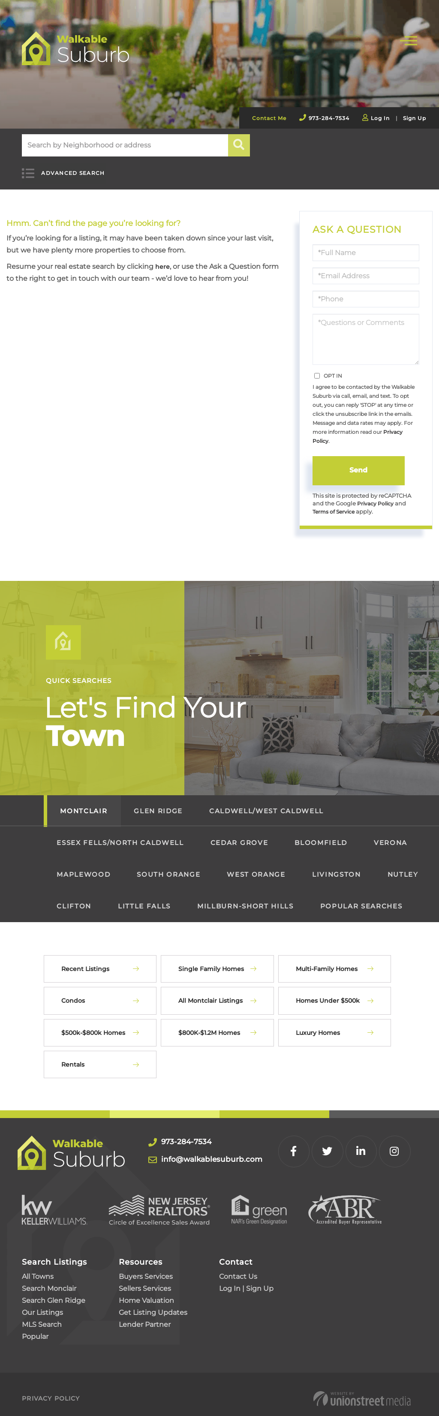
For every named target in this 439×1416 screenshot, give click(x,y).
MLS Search (42, 1316)
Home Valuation (146, 1292)
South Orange (168, 866)
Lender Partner (145, 1316)
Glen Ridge (158, 803)
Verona (390, 834)
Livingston (336, 866)
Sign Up (414, 118)
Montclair (83, 803)
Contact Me (269, 118)
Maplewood (83, 866)
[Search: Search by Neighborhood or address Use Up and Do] (125, 145)
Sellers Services (145, 1280)
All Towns (38, 1268)
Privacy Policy (376, 494)
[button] (239, 145)
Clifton (74, 898)
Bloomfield (321, 834)
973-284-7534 (329, 118)
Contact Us (238, 1268)
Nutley (403, 866)
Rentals (72, 1056)
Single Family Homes (211, 961)
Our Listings (42, 1304)
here (163, 257)
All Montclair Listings (210, 992)
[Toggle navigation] (408, 39)
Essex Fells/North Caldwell (120, 834)
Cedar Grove (239, 834)
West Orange (256, 866)
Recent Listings (85, 961)
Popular (35, 1328)
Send (358, 461)
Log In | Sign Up (246, 1280)
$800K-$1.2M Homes (209, 1024)
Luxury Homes (318, 1024)
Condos (73, 992)
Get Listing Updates (153, 1304)
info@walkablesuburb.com (225, 1150)
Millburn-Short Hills (245, 898)
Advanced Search (64, 168)
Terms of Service (336, 503)
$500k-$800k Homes (93, 1024)
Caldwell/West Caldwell (266, 803)
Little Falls (144, 898)
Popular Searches (361, 898)
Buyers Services (146, 1268)
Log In (380, 118)
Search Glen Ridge (53, 1292)
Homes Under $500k (328, 992)
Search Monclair (49, 1280)
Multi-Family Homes (327, 961)
